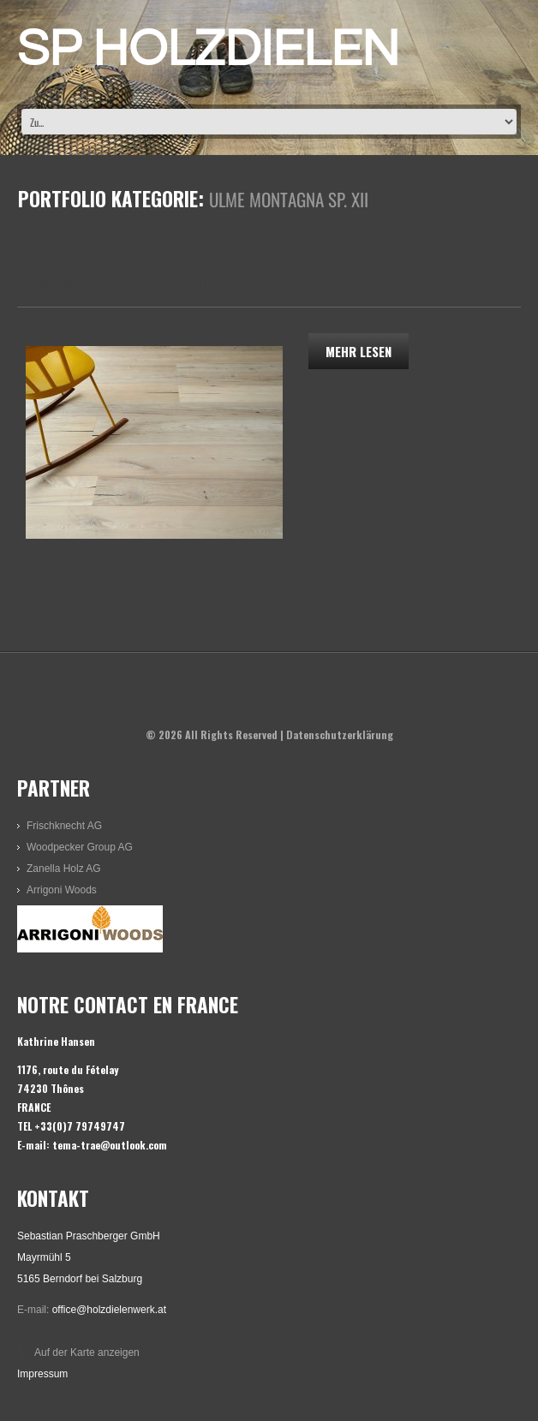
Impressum (42, 1374)
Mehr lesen (359, 351)
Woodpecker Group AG (80, 847)
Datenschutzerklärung (339, 734)
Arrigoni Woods (62, 890)
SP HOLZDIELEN (208, 49)
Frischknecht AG (64, 826)
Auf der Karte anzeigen (87, 1352)
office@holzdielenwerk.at (109, 1310)
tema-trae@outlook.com (109, 1144)
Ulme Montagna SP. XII (111, 281)
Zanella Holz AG (64, 869)
